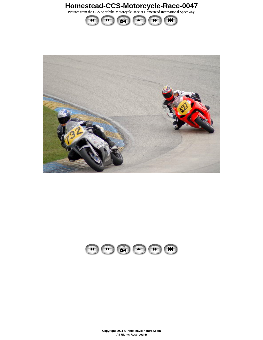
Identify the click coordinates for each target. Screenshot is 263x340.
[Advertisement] (131, 41)
